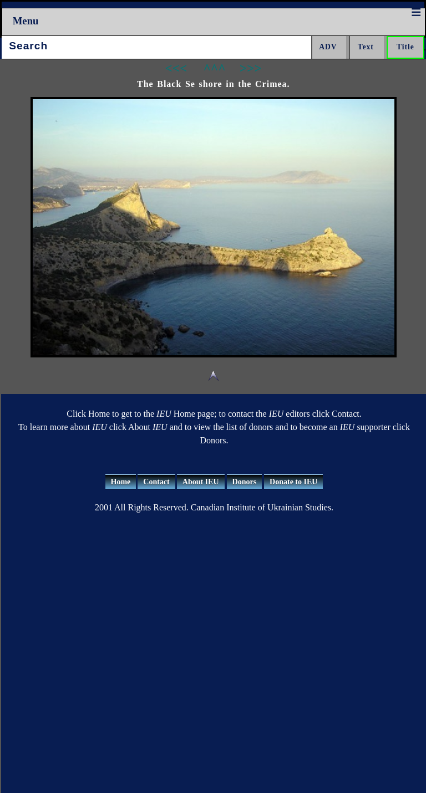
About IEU (200, 482)
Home (121, 482)
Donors (244, 482)
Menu (26, 21)
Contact (156, 482)
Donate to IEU (293, 482)
